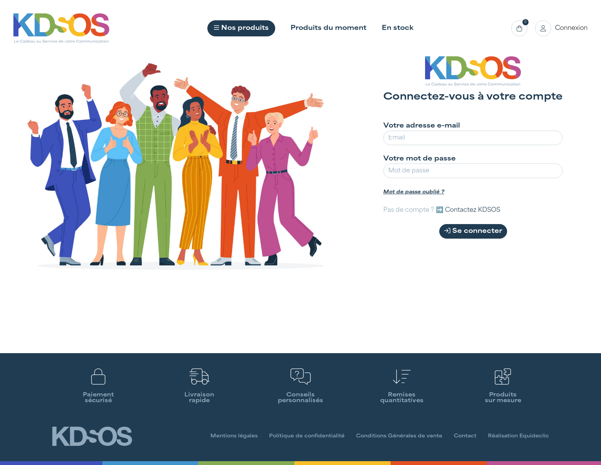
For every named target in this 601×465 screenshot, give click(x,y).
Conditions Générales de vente (399, 436)
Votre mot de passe (419, 159)
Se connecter (473, 231)
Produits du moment (328, 28)
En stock (398, 28)
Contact (465, 436)
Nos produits (241, 28)
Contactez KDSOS (472, 210)
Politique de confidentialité (307, 436)
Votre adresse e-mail (421, 126)
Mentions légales (234, 436)
